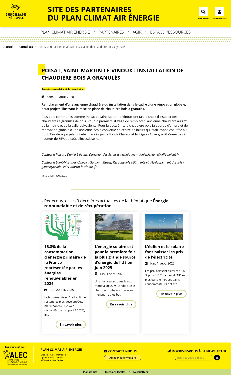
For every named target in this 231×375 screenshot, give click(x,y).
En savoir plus (71, 324)
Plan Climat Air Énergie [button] (65, 32)
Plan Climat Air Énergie (61, 349)
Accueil (9, 47)
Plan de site (90, 372)
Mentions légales (115, 372)
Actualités (26, 47)
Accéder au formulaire (122, 357)
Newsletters (140, 372)
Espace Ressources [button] (170, 32)
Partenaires (111, 32)
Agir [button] (137, 32)
